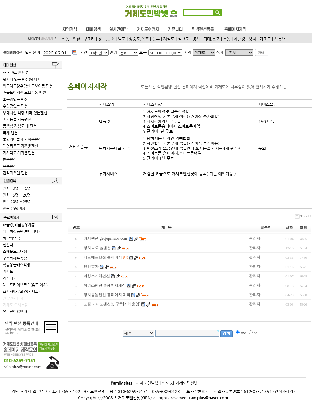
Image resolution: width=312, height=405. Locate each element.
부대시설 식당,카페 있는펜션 (25, 113)
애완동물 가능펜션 (17, 119)
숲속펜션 (10, 166)
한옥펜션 (10, 159)
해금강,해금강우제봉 (19, 224)
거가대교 (10, 278)
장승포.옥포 (139, 39)
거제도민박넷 (147, 383)
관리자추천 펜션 (15, 173)
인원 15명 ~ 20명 (17, 195)
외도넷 (167, 383)
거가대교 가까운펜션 (19, 153)
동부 (156, 39)
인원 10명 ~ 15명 (17, 188)
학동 (65, 39)
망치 (252, 39)
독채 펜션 (10, 133)
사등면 (279, 39)
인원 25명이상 (14, 208)
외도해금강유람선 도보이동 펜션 (28, 86)
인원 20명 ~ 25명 (17, 201)
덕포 (121, 39)
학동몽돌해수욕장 (16, 264)
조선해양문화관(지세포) (21, 291)
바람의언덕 (11, 238)
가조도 (265, 39)
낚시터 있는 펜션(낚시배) (22, 79)
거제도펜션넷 (186, 383)
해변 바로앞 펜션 (16, 72)
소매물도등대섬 (15, 251)
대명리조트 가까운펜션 (20, 146)
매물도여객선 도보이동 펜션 (24, 92)
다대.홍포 (211, 39)
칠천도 (183, 39)
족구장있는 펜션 (15, 99)
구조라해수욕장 (15, 258)
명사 (196, 39)
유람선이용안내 (15, 311)
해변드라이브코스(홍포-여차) (25, 285)
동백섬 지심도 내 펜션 (20, 126)
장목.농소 (106, 39)
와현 (76, 39)
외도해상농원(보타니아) (21, 231)
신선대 (8, 244)
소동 (227, 39)
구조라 (89, 39)
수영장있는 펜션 (15, 106)
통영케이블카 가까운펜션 (22, 139)
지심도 (168, 39)
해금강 (239, 39)
